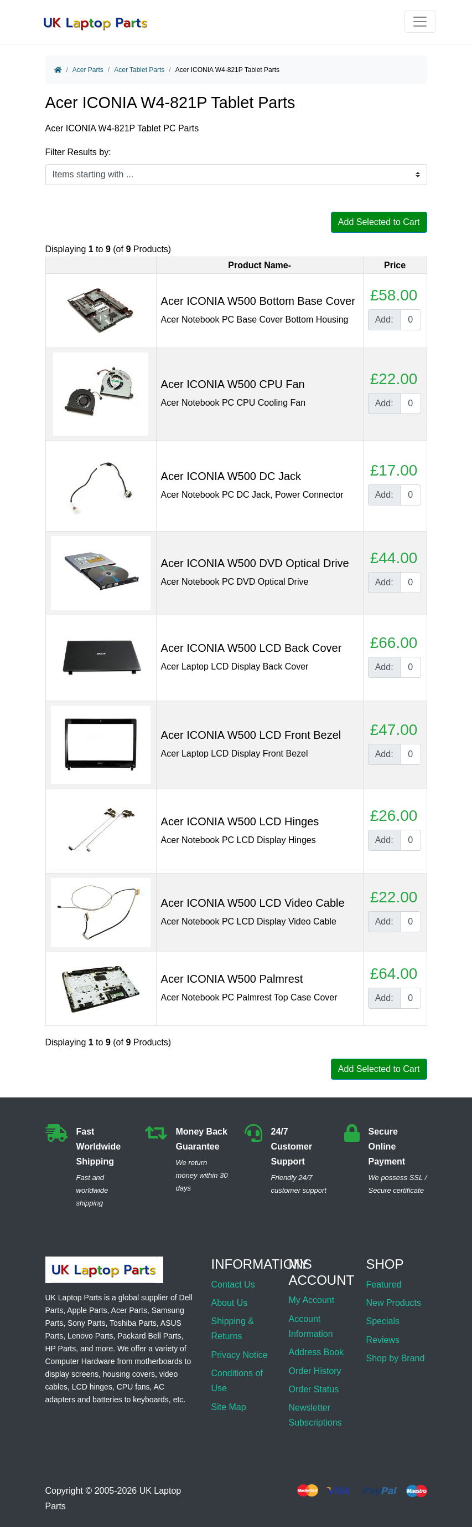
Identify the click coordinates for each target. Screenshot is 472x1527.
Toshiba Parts (133, 1323)
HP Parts (60, 1348)
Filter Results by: (78, 152)
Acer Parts (87, 70)
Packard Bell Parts (149, 1335)
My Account (311, 1300)
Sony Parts (86, 1323)
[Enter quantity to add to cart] (410, 319)
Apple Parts (87, 1310)
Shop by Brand (395, 1358)
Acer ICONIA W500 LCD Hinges (240, 821)
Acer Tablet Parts (139, 70)
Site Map (228, 1407)
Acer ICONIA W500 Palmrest (232, 979)
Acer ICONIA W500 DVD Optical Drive (255, 563)
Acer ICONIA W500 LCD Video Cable (253, 903)
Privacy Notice (239, 1355)
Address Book (316, 1352)
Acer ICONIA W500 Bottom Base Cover (258, 301)
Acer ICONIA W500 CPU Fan (233, 384)
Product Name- (259, 265)
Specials (382, 1321)
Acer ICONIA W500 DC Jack (231, 476)
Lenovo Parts (90, 1335)
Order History (314, 1371)
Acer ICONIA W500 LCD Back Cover (251, 648)
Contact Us (233, 1284)
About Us (229, 1303)
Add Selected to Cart (379, 222)
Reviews (382, 1340)
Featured (383, 1284)
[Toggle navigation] (419, 22)
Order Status (313, 1389)
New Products (393, 1303)
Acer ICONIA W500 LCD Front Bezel (251, 735)
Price (395, 265)
